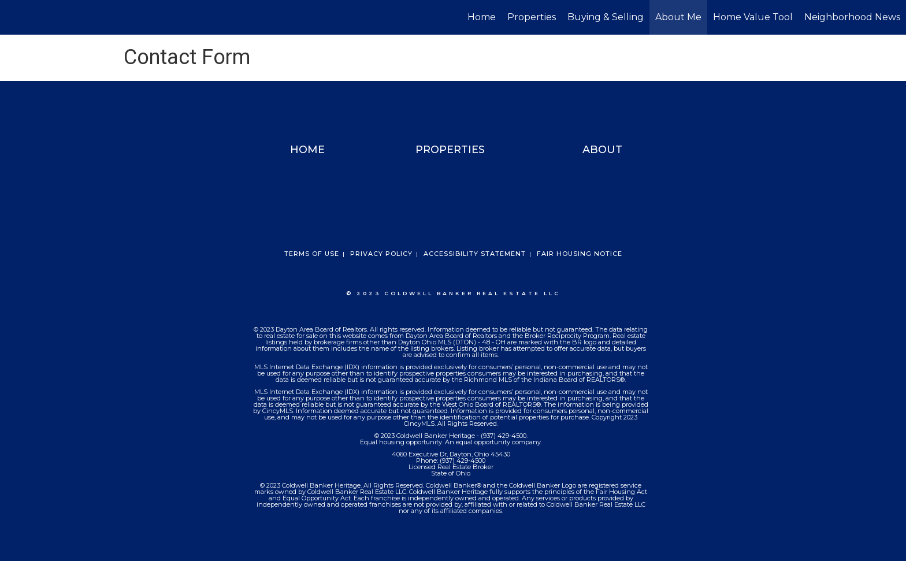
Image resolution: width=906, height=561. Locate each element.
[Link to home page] (15, 17)
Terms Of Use (311, 254)
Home (481, 17)
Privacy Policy (381, 254)
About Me (678, 17)
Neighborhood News (852, 17)
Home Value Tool (753, 17)
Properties (531, 17)
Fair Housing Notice (579, 254)
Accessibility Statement (475, 254)
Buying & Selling (605, 17)
